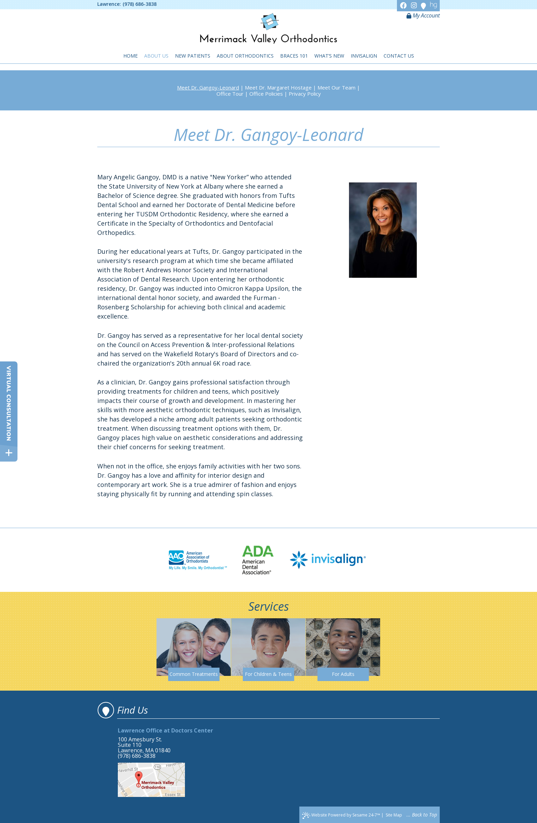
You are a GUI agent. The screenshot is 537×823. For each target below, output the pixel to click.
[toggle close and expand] (8, 453)
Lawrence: (109, 4)
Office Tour (229, 94)
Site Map (394, 815)
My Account (423, 15)
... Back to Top (422, 814)
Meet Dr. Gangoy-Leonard (208, 87)
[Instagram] (415, 5)
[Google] (424, 5)
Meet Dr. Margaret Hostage (278, 87)
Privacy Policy (305, 94)
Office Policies (266, 94)
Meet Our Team (336, 87)
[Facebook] (404, 5)
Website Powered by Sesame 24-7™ (341, 815)
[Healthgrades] (433, 5)
